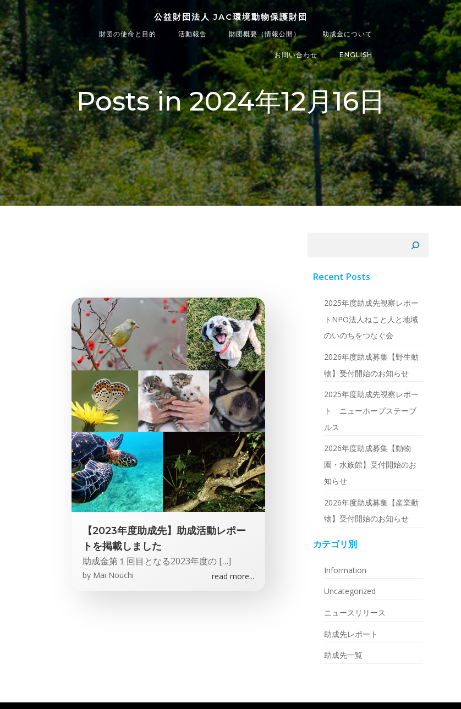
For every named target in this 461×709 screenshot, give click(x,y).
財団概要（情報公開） (264, 34)
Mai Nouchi (113, 575)
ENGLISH (355, 55)
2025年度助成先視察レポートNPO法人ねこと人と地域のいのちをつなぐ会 (371, 319)
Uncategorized (350, 591)
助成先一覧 (343, 655)
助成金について (347, 34)
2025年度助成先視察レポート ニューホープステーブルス (371, 410)
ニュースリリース (355, 612)
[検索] (415, 245)
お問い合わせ (296, 55)
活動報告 (192, 34)
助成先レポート (351, 634)
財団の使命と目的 (127, 34)
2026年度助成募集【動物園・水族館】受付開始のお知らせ (370, 464)
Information (345, 570)
